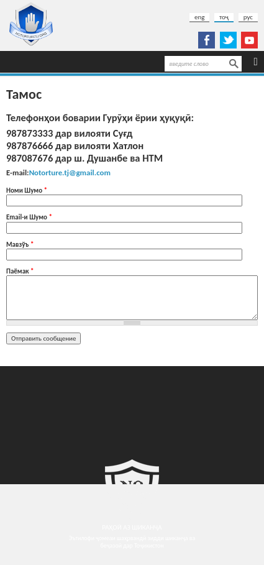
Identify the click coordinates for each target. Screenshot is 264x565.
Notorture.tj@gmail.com (70, 172)
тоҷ (224, 17)
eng (199, 17)
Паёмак (20, 271)
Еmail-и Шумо (29, 217)
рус (248, 17)
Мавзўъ (20, 245)
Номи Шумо (26, 190)
